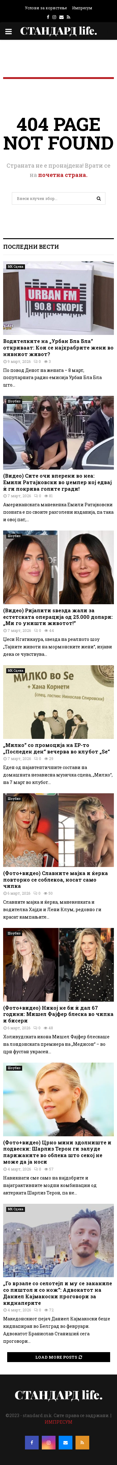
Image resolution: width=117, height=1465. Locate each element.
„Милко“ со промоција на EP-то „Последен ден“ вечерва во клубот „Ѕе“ (56, 748)
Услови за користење (46, 7)
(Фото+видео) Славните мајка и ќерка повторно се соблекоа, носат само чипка (55, 879)
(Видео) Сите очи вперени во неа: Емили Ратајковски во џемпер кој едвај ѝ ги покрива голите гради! (57, 482)
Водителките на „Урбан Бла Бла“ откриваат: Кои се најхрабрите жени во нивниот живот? (58, 347)
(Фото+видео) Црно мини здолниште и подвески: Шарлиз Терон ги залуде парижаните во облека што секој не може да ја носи (57, 1152)
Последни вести (31, 246)
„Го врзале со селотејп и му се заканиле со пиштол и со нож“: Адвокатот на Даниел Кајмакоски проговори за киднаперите (57, 1293)
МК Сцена (15, 267)
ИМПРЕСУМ (58, 1422)
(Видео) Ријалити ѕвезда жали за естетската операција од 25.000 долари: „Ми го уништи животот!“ (58, 617)
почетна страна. (62, 174)
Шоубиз (14, 401)
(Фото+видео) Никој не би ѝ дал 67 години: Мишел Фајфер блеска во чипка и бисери (58, 1014)
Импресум (82, 7)
